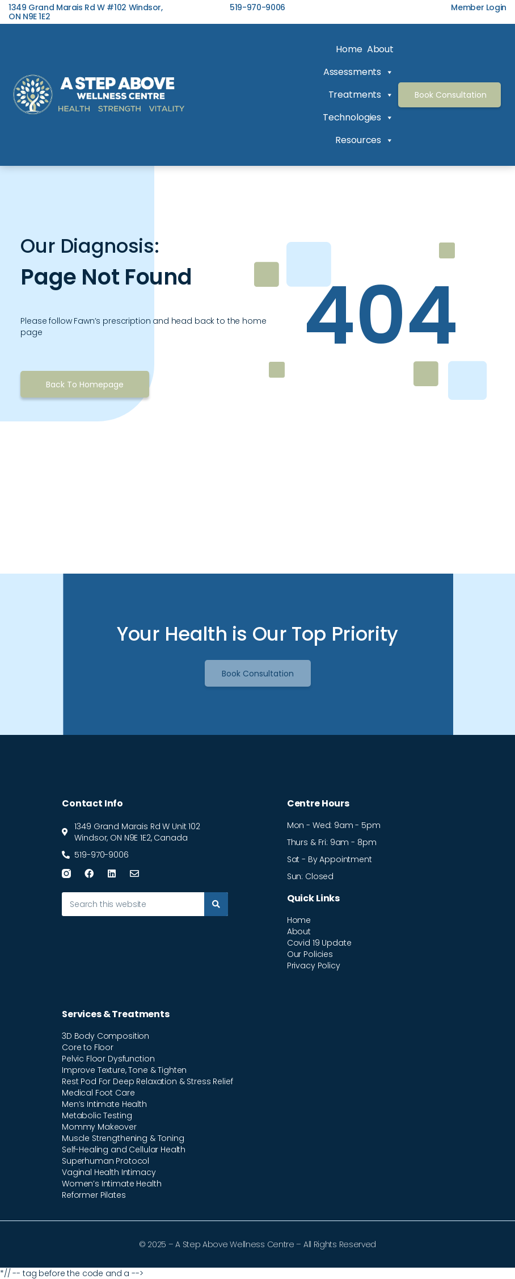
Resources (364, 140)
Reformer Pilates (94, 1195)
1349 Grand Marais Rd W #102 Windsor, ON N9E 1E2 (86, 12)
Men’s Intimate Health (104, 1104)
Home (349, 49)
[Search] (216, 904)
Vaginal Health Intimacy (109, 1172)
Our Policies (310, 954)
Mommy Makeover (99, 1126)
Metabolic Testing (97, 1115)
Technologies (358, 117)
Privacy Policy (313, 965)
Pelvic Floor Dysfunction (108, 1058)
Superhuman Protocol (105, 1161)
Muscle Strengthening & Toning (123, 1138)
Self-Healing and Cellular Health (123, 1149)
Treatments (361, 94)
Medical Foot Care (98, 1092)
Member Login (478, 7)
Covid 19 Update (319, 942)
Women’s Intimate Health (112, 1183)
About (380, 49)
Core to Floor (87, 1047)
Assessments (358, 72)
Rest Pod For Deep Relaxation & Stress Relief (147, 1081)
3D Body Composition (105, 1036)
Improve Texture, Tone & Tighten (124, 1070)
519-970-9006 (257, 7)
